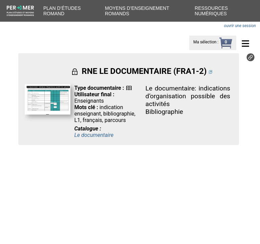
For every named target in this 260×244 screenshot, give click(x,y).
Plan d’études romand (62, 10)
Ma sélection (204, 42)
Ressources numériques (211, 10)
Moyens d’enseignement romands (137, 10)
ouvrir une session (240, 25)
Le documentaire (93, 135)
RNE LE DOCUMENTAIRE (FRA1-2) (144, 71)
